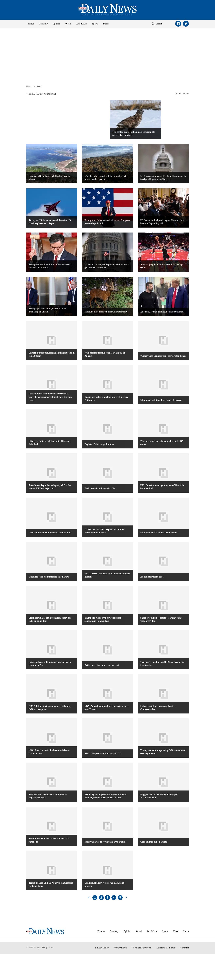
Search (39, 86)
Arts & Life (81, 23)
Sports (95, 23)
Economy (43, 23)
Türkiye (30, 23)
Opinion (56, 23)
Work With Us (120, 947)
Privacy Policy (102, 947)
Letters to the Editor (165, 947)
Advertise (184, 947)
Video (175, 931)
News (29, 86)
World (68, 23)
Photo (106, 23)
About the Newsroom (142, 947)
